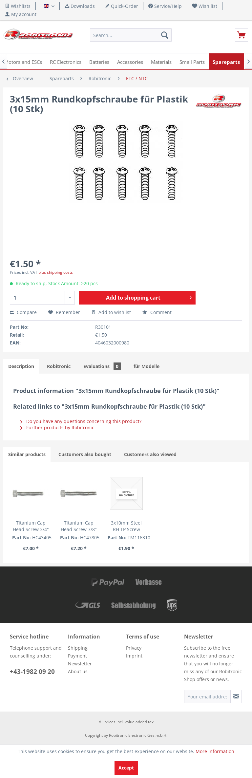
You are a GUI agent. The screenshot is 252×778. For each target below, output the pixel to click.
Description (21, 366)
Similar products (27, 454)
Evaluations (102, 366)
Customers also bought (84, 454)
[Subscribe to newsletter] (236, 696)
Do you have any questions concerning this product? (80, 421)
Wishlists (18, 6)
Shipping (78, 648)
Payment (77, 656)
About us (78, 671)
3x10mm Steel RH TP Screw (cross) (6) (126, 526)
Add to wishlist (111, 312)
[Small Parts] (192, 61)
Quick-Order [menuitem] (121, 6)
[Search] (165, 35)
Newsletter (80, 663)
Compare (23, 312)
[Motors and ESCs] (23, 61)
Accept (126, 768)
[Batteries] (99, 61)
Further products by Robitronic (57, 427)
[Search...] (131, 35)
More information (215, 751)
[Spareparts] (226, 61)
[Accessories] (130, 61)
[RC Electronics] (65, 61)
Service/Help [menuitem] (165, 6)
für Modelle (146, 366)
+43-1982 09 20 (32, 671)
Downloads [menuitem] (80, 6)
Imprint (134, 656)
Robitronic (59, 366)
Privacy (133, 648)
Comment (157, 312)
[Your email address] (207, 696)
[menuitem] (204, 6)
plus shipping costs (55, 272)
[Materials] (161, 61)
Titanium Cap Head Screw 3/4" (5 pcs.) (31, 526)
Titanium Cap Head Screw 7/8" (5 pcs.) (79, 526)
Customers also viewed (150, 454)
